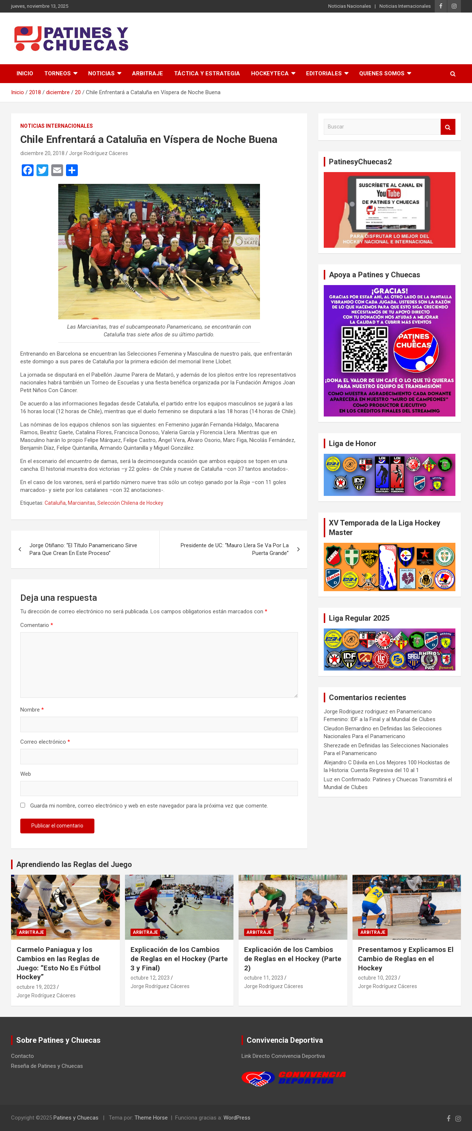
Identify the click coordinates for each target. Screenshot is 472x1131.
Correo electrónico (45, 741)
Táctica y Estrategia (207, 73)
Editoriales (324, 73)
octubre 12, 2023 (150, 978)
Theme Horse (151, 1117)
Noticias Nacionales (349, 6)
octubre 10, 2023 (377, 978)
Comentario (36, 625)
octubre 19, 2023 (36, 987)
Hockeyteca (270, 73)
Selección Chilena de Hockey (130, 503)
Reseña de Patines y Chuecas (47, 1066)
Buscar (448, 127)
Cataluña (55, 503)
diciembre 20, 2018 (42, 153)
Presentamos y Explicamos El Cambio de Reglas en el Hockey (406, 958)
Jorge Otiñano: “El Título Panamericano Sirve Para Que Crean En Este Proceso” (83, 549)
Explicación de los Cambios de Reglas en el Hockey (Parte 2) (292, 958)
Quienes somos (382, 73)
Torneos (57, 73)
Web (25, 774)
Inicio (25, 73)
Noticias (101, 73)
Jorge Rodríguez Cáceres (98, 153)
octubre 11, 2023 (263, 978)
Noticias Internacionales (405, 6)
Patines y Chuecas (75, 1117)
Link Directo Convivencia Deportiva (283, 1056)
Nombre (32, 709)
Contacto (22, 1056)
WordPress (236, 1117)
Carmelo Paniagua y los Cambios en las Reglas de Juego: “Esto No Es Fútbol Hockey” (59, 963)
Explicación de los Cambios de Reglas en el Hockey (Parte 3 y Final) (179, 958)
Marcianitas (81, 503)
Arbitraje (147, 73)
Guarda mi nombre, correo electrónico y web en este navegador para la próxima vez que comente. (149, 805)
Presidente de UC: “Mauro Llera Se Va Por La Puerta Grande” (235, 549)
